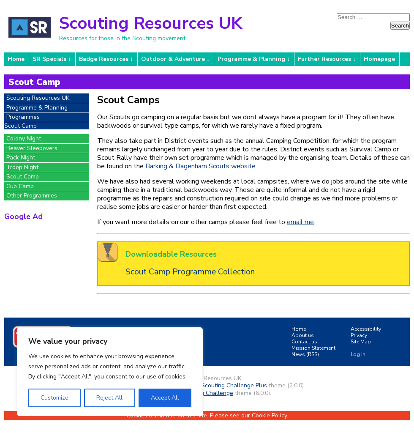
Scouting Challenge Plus (234, 385)
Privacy (359, 335)
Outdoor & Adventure (173, 59)
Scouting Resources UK (150, 23)
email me (300, 222)
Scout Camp (22, 177)
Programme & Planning (251, 59)
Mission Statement (313, 348)
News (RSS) (305, 354)
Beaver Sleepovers (31, 148)
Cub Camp (20, 186)
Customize (54, 398)
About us (302, 335)
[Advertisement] (46, 271)
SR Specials (49, 59)
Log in (358, 354)
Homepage (379, 59)
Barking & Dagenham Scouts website (200, 166)
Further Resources (324, 59)
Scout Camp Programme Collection (190, 271)
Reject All (109, 398)
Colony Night (23, 138)
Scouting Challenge (206, 393)
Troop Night (22, 167)
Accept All (165, 398)
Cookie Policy (269, 415)
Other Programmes (31, 196)
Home (16, 59)
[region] (110, 371)
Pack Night (20, 157)
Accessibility (366, 329)
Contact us (304, 341)
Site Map (361, 341)
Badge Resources (103, 59)
